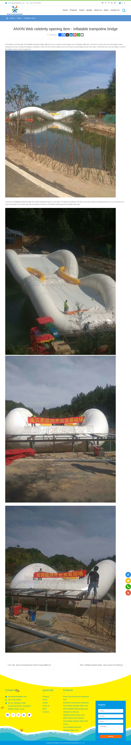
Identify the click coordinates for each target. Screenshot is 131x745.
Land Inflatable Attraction (72, 727)
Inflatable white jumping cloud (74, 715)
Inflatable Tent (68, 733)
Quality (89, 10)
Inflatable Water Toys (70, 730)
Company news (29, 18)
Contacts (46, 712)
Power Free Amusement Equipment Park (76, 698)
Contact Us (115, 10)
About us (98, 10)
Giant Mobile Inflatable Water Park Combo (75, 722)
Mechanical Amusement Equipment (76, 703)
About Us (46, 706)
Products (73, 10)
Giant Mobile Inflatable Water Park (75, 706)
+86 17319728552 (14, 700)
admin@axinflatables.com (17, 696)
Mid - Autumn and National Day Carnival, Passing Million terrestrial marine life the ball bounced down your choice (31, 665)
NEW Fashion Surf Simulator (73, 718)
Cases (81, 10)
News (106, 10)
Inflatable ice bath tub (71, 712)
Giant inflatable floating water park (75, 709)
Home (65, 10)
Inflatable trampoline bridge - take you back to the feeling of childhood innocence (104, 665)
